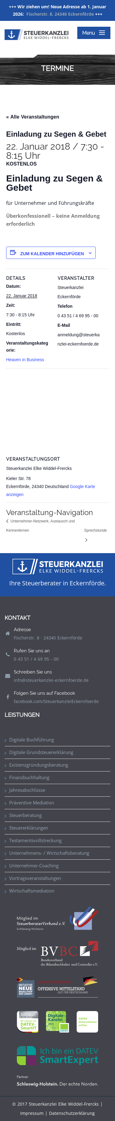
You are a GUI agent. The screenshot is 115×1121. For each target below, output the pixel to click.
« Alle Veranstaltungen (32, 116)
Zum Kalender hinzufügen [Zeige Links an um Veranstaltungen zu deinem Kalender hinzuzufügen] (52, 253)
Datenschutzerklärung (72, 1113)
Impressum (32, 1113)
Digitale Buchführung (31, 739)
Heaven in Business (25, 359)
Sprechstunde (95, 530)
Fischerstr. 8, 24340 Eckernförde (60, 14)
